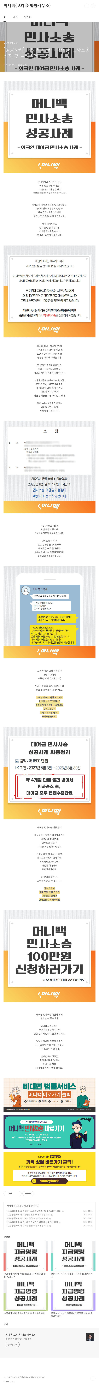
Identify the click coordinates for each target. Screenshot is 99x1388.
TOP (93, 1378)
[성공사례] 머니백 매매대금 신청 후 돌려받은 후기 (28, 1214)
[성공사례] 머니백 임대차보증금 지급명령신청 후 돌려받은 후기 (34, 1211)
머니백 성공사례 (14, 1205)
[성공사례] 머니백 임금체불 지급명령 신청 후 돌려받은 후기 (32, 1222)
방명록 (27, 17)
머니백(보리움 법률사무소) (27, 6)
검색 (87, 6)
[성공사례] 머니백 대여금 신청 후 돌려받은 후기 (27, 1218)
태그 (15, 17)
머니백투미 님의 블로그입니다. (18, 1338)
